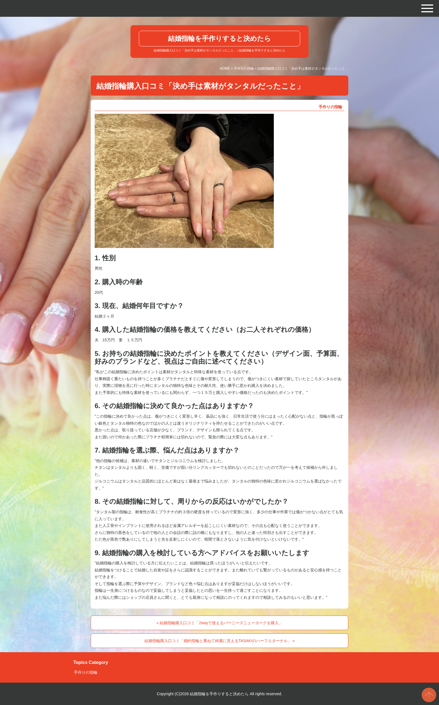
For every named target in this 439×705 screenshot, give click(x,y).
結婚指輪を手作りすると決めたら (219, 38)
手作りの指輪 (244, 68)
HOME (225, 68)
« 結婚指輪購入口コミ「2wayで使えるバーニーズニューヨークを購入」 (219, 623)
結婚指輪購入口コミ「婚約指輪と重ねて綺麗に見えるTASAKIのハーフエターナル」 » (219, 640)
